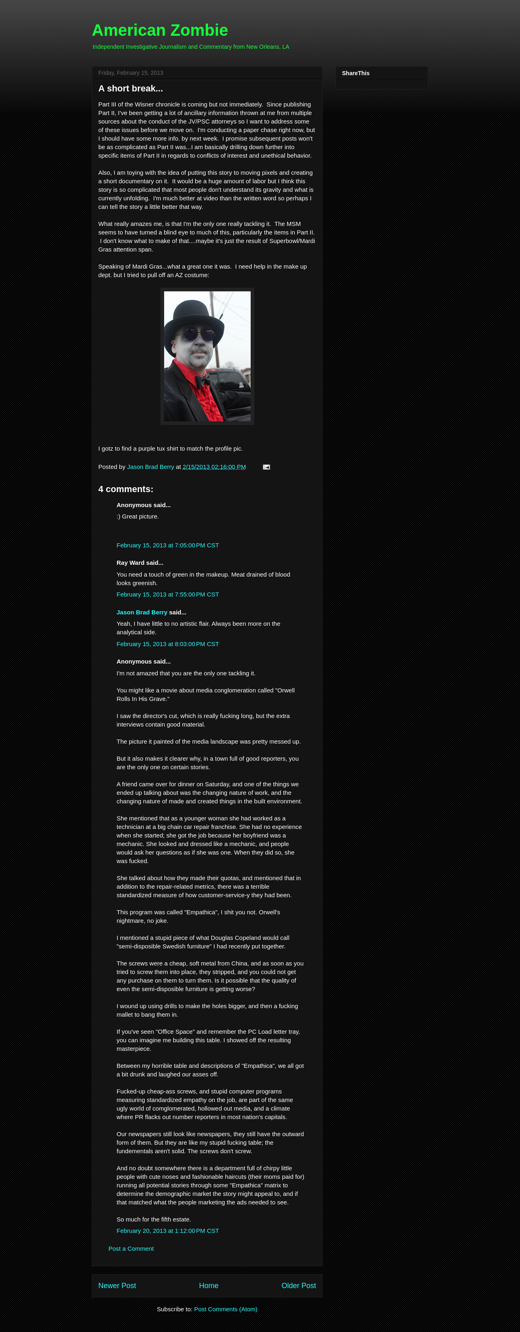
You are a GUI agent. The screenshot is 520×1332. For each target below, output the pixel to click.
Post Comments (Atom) (226, 1309)
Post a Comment (131, 1248)
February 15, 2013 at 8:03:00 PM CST (168, 643)
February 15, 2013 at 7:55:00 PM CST (168, 594)
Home (209, 1286)
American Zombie (160, 30)
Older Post (299, 1286)
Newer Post (117, 1286)
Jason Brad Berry (142, 612)
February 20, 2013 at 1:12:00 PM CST (168, 1230)
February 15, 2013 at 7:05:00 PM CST (168, 545)
